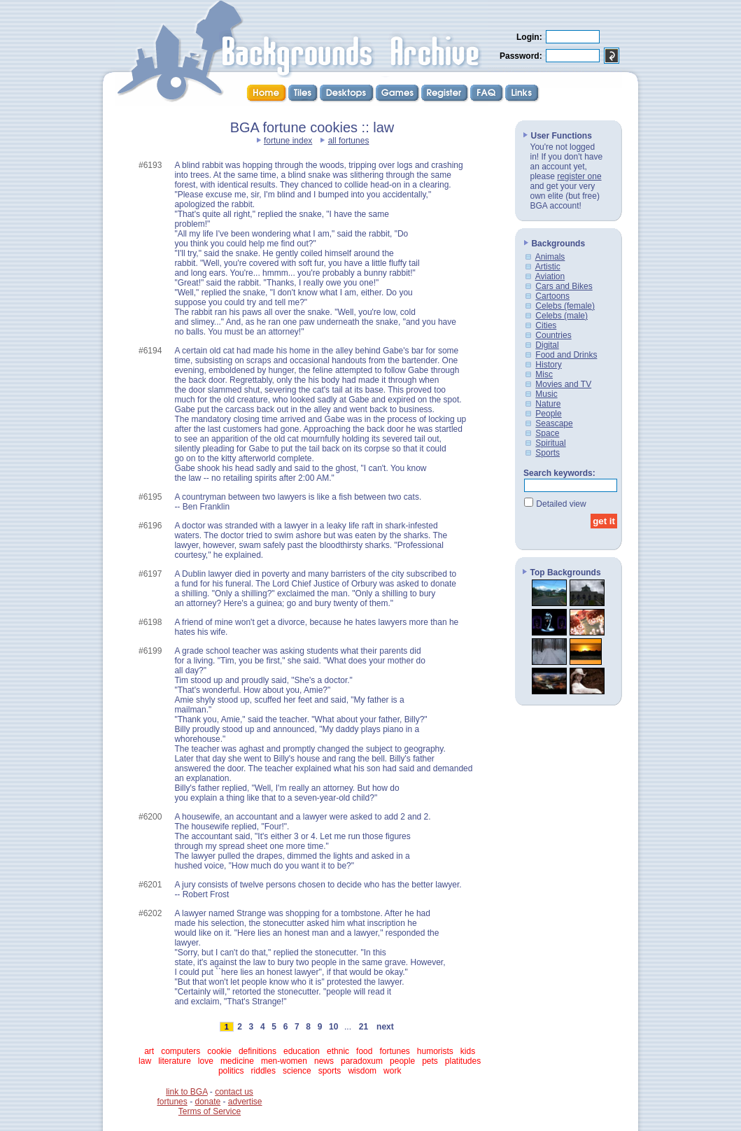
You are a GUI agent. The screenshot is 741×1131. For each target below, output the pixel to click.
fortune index (288, 141)
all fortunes (348, 141)
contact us (234, 1092)
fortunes (394, 1051)
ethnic (338, 1051)
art (149, 1051)
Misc (544, 374)
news (324, 1061)
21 (363, 1027)
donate (207, 1102)
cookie (219, 1051)
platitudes (463, 1061)
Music (546, 394)
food (364, 1051)
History (548, 365)
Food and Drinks (566, 355)
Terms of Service (209, 1111)
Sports (547, 453)
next (385, 1027)
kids (467, 1051)
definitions (257, 1051)
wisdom (362, 1071)
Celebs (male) (561, 316)
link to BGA (186, 1092)
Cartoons (552, 296)
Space (547, 433)
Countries (553, 335)
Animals (550, 257)
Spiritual (550, 443)
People (548, 414)
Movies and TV (563, 384)
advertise (245, 1102)
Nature (547, 404)
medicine (237, 1061)
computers (180, 1051)
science (297, 1071)
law (145, 1061)
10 (334, 1027)
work (392, 1071)
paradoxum (362, 1061)
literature (174, 1061)
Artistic (547, 267)
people (402, 1061)
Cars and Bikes (563, 286)
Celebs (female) (565, 306)
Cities (545, 325)
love (205, 1061)
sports (329, 1071)
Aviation (550, 276)
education (301, 1051)
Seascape (553, 423)
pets (430, 1061)
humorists (435, 1051)
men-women (284, 1061)
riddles (263, 1071)
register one (579, 176)
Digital (546, 345)
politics (231, 1071)
